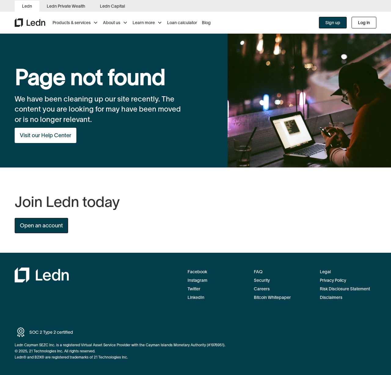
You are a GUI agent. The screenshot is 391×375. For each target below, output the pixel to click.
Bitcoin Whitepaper (272, 297)
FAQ (258, 271)
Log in (364, 22)
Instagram (197, 280)
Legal (325, 271)
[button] (75, 22)
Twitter (194, 288)
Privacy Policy (333, 280)
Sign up (332, 22)
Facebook (197, 271)
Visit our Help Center (45, 135)
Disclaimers (331, 297)
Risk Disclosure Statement (345, 288)
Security (262, 280)
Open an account (41, 225)
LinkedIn (196, 297)
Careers (262, 288)
